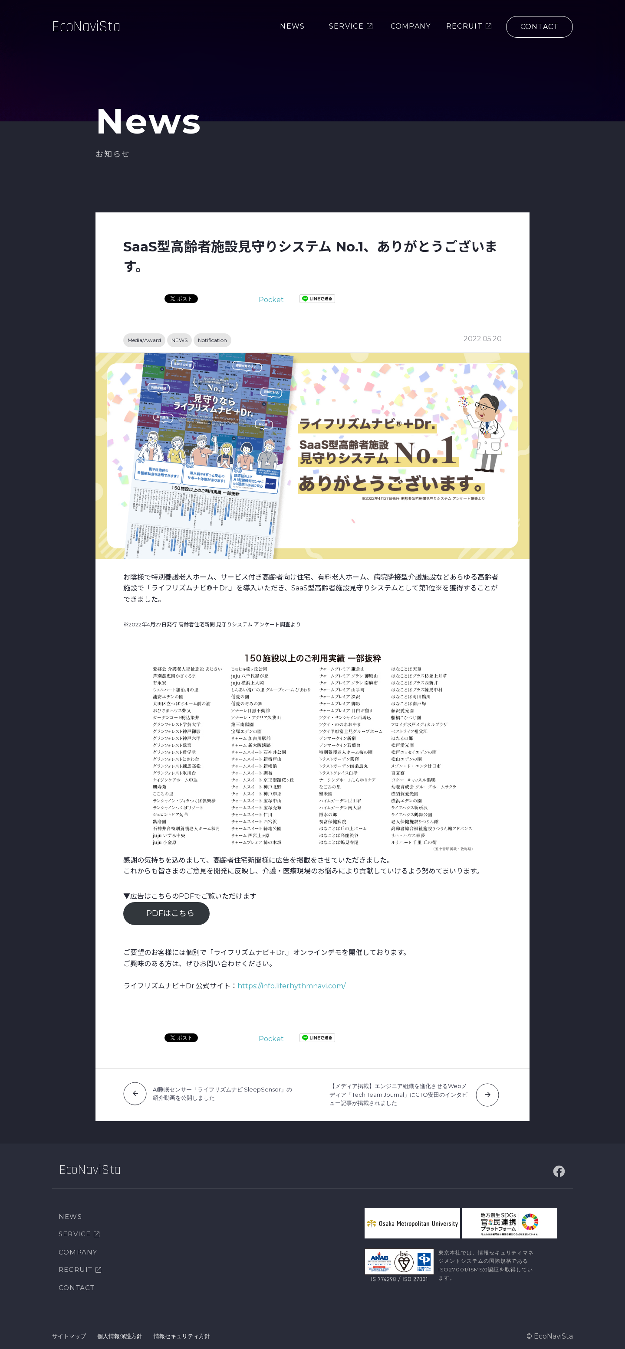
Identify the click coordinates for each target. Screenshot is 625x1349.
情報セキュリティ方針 (182, 1336)
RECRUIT (75, 1269)
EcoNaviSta (86, 28)
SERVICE (75, 1234)
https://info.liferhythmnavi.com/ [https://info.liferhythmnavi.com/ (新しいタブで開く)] (291, 986)
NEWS (179, 340)
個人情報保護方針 (119, 1336)
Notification (212, 340)
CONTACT (77, 1288)
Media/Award (144, 340)
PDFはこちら (170, 913)
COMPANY (78, 1252)
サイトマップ (69, 1336)
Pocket (271, 300)
